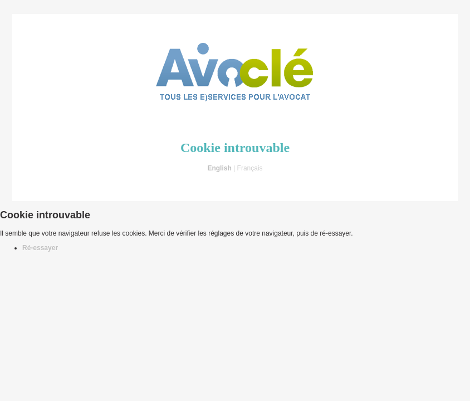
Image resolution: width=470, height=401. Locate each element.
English (219, 168)
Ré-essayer (40, 248)
